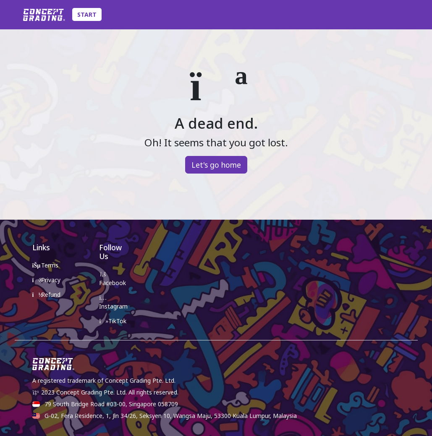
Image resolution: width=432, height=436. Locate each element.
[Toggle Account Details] (411, 15)
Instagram (113, 302)
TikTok (112, 321)
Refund (46, 294)
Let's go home (216, 165)
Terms (45, 265)
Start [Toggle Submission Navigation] (87, 14)
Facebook (112, 279)
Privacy (46, 280)
